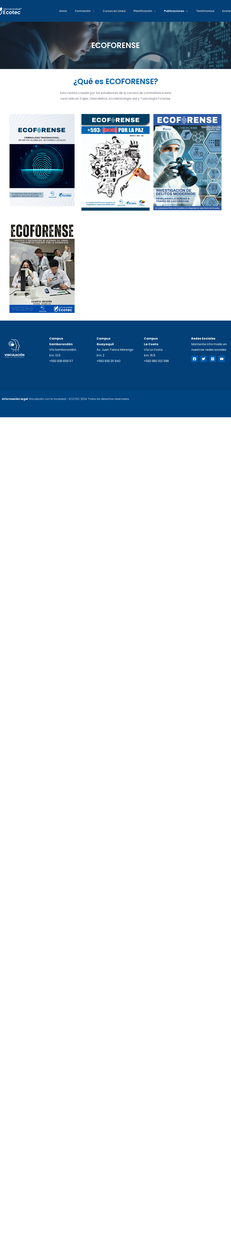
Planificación (141, 11)
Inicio (61, 11)
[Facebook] (194, 359)
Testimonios (205, 11)
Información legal (15, 399)
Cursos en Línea (112, 11)
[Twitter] (203, 359)
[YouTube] (222, 359)
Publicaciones (173, 11)
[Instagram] (212, 359)
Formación (81, 11)
